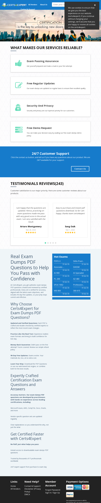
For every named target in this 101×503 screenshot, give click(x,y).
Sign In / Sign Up (52, 492)
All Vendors (32, 5)
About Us (43, 5)
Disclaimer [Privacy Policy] (32, 490)
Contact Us (80, 169)
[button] (45, 243)
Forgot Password (52, 490)
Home (23, 5)
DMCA (27, 494)
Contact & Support (28, 9)
